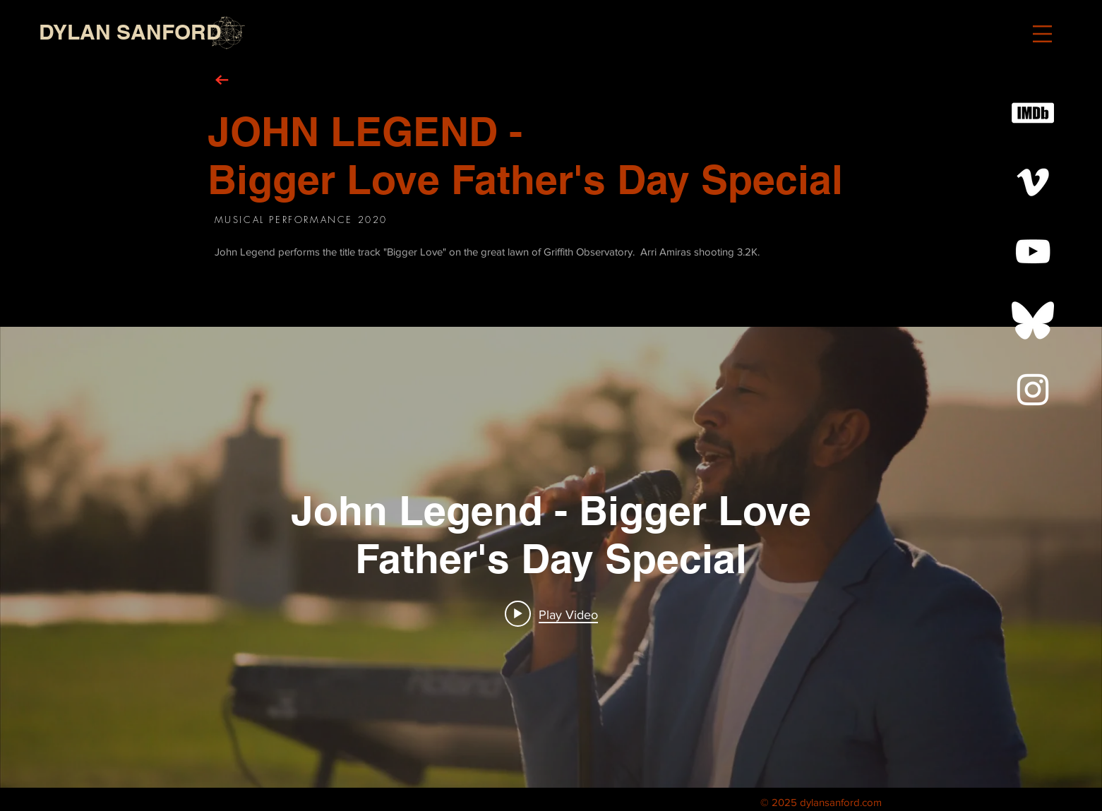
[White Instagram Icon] (1033, 389)
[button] (1042, 33)
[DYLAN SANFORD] (130, 32)
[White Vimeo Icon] (1033, 182)
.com (871, 802)
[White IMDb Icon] (1033, 113)
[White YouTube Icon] (1033, 251)
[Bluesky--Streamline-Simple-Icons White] (1033, 320)
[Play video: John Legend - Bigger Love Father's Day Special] (551, 614)
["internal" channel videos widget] (551, 557)
